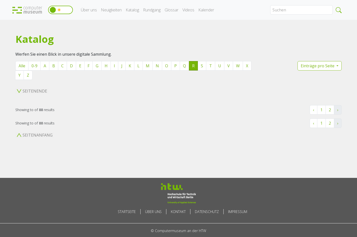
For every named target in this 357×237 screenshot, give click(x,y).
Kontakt (178, 211)
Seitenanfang (35, 135)
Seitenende (32, 91)
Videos (188, 10)
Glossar (171, 10)
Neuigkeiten (111, 10)
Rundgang (152, 10)
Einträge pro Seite (318, 66)
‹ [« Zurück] (313, 110)
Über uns (89, 10)
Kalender (206, 10)
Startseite (127, 211)
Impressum (237, 211)
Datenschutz (207, 211)
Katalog (132, 10)
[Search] (301, 10)
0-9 (34, 66)
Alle (22, 66)
